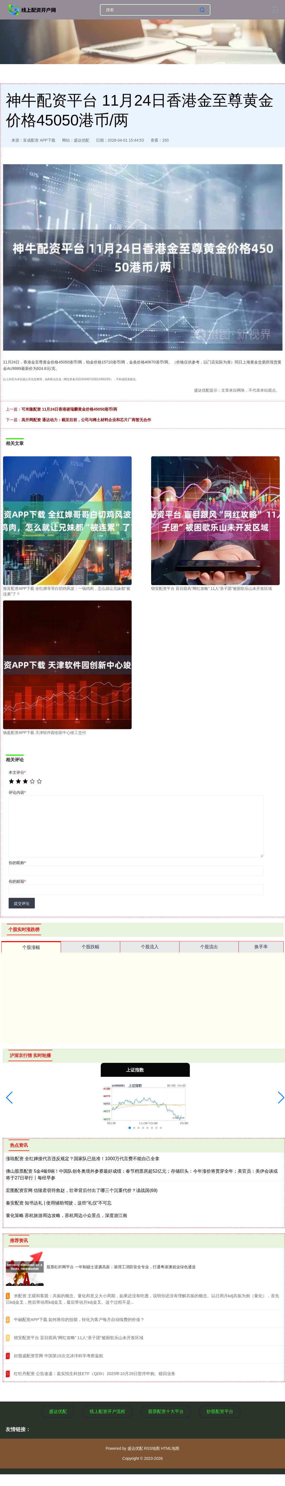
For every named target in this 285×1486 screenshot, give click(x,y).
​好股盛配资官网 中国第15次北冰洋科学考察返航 (58, 1355)
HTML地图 (170, 1448)
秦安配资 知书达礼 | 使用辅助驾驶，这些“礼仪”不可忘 (59, 1203)
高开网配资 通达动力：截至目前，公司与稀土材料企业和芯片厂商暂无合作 (86, 420)
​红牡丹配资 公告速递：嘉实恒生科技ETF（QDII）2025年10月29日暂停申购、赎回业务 (94, 1373)
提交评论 (22, 903)
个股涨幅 (31, 947)
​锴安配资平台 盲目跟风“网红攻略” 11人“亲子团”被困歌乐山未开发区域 (78, 1337)
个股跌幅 (90, 946)
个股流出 (209, 946)
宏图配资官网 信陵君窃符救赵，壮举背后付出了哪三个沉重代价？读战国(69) (82, 1190)
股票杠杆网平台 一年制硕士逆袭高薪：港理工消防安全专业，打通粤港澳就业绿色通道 (121, 1267)
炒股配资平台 (220, 1411)
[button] (9, 1098)
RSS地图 (152, 1448)
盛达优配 (58, 1411)
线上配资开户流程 (107, 1411)
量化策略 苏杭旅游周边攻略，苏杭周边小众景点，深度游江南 (66, 1215)
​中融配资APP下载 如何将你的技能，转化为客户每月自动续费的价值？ (79, 1319)
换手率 (261, 946)
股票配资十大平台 (166, 1411)
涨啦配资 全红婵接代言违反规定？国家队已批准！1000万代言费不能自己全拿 (82, 1158)
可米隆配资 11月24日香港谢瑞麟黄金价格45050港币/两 (69, 409)
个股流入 (150, 946)
